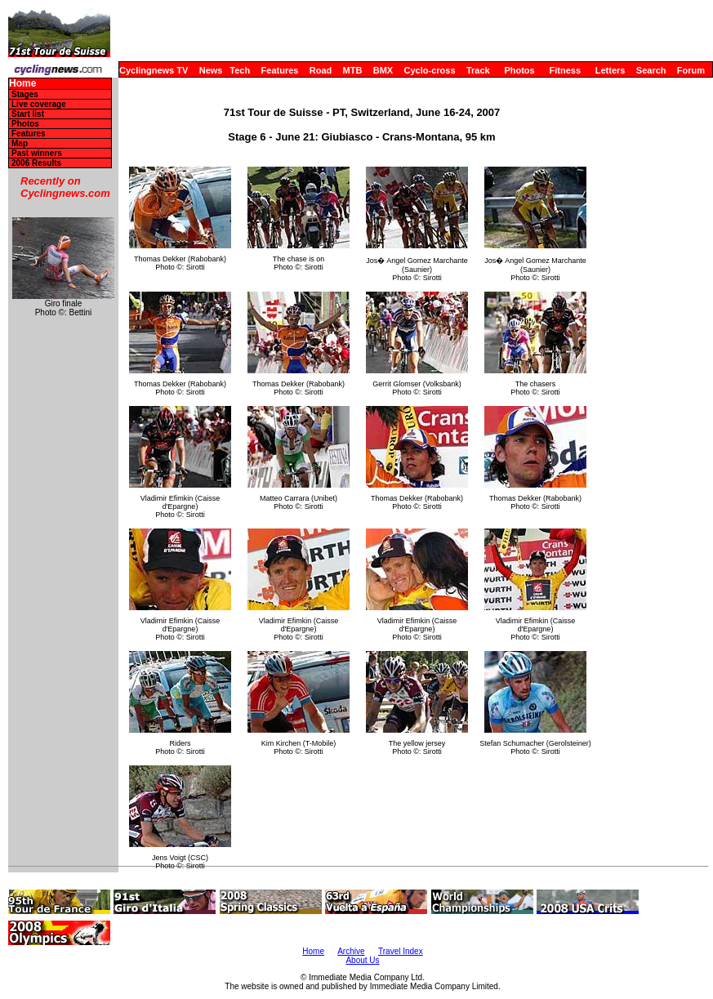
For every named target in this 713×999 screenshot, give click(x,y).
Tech (239, 70)
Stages (24, 94)
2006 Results (36, 162)
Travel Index (400, 951)
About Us (362, 960)
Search (651, 70)
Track (478, 70)
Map (19, 143)
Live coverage (38, 104)
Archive (350, 951)
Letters (610, 70)
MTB (353, 70)
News (211, 70)
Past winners (36, 153)
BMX (383, 70)
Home (22, 83)
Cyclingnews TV (153, 70)
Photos (519, 70)
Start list (27, 113)
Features (280, 70)
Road (321, 70)
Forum (691, 70)
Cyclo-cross (430, 70)
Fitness (565, 70)
